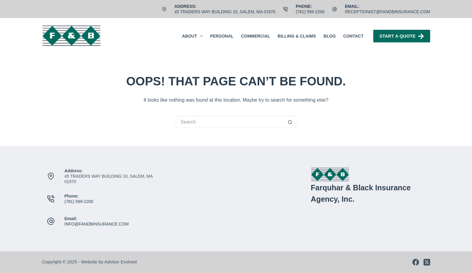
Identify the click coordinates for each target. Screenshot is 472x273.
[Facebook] (415, 262)
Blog (330, 36)
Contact (353, 36)
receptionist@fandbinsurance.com (387, 11)
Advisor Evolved (120, 261)
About (193, 36)
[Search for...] (230, 122)
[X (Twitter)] (427, 262)
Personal (222, 36)
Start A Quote (401, 36)
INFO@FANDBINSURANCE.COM (96, 224)
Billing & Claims (297, 36)
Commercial (255, 36)
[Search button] (290, 122)
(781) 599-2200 (310, 11)
